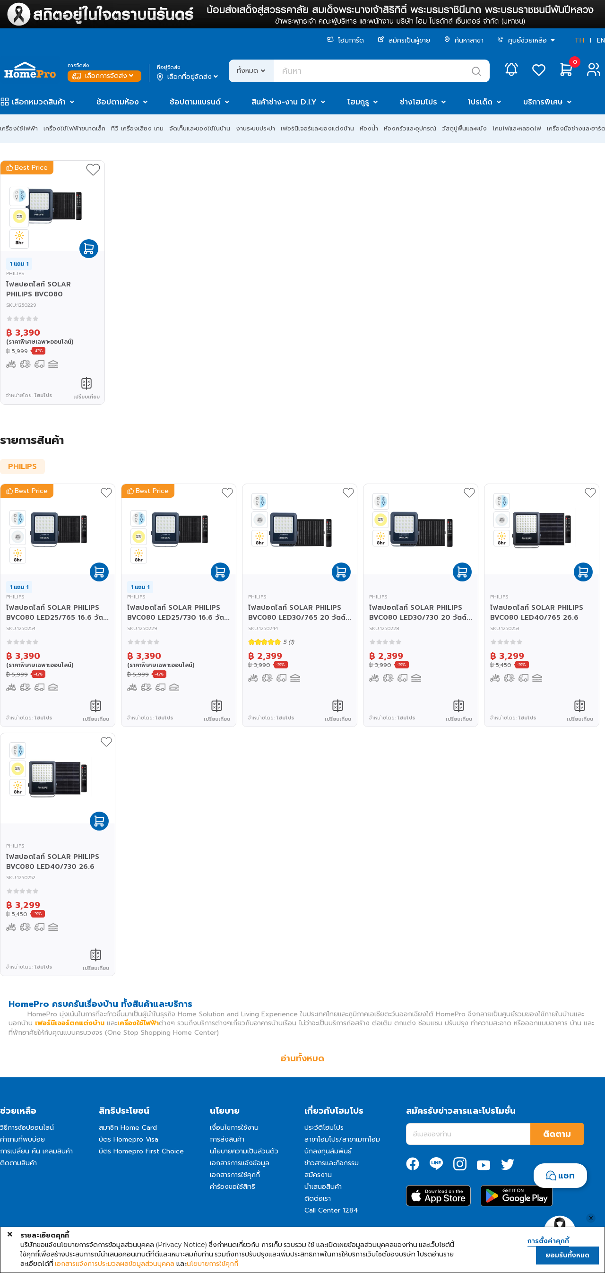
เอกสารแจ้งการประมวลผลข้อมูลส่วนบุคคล (114, 1263)
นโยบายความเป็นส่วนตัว (244, 1151)
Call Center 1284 (331, 1210)
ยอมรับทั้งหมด (567, 1255)
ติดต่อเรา (317, 1199)
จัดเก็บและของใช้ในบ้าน (199, 128)
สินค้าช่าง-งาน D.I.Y (284, 102)
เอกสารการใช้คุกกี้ (235, 1175)
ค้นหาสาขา (464, 40)
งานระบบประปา (255, 128)
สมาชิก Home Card (128, 1128)
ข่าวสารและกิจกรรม (331, 1163)
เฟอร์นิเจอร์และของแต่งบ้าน (317, 128)
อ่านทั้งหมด (302, 1058)
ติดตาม (557, 1134)
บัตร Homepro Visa (128, 1139)
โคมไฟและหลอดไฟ (517, 128)
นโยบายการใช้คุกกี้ (212, 1263)
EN (601, 40)
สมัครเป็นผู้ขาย (404, 40)
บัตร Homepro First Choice (141, 1151)
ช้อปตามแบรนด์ (195, 102)
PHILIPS (22, 466)
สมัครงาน (318, 1175)
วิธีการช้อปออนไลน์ (27, 1128)
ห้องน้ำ (369, 128)
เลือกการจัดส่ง (103, 76)
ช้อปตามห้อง (117, 102)
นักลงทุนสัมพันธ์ (328, 1151)
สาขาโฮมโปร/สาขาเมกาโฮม (342, 1139)
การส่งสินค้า (227, 1139)
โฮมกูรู (358, 102)
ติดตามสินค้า (18, 1163)
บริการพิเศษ (543, 102)
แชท (566, 1175)
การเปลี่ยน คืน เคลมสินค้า (36, 1151)
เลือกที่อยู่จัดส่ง (188, 77)
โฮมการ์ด (345, 40)
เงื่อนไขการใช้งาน (234, 1128)
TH (579, 40)
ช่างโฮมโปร (418, 102)
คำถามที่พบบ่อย (22, 1139)
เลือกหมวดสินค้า (39, 102)
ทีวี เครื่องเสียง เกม (137, 128)
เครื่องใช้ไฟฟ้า (19, 128)
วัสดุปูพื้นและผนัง (464, 128)
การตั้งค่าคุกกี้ (548, 1241)
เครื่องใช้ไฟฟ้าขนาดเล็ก (74, 128)
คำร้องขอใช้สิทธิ (232, 1187)
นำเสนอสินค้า (323, 1187)
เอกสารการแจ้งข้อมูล (239, 1163)
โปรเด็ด (480, 102)
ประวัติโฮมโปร (324, 1128)
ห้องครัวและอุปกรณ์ (410, 128)
